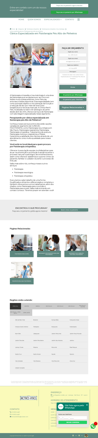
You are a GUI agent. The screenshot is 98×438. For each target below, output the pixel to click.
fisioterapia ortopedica (33, 29)
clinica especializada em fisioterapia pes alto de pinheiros (26, 31)
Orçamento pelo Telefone (73, 99)
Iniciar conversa (72, 422)
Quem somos (34, 20)
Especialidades (52, 20)
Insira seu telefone (65, 414)
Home (21, 20)
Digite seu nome (73, 52)
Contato (69, 20)
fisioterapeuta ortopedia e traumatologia (53, 29)
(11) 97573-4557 (15, 412)
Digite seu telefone (72, 65)
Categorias (21, 29)
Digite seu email (73, 58)
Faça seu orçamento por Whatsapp (69, 12)
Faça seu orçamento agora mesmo (69, 5)
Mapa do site (55, 426)
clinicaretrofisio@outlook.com (19, 416)
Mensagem (73, 71)
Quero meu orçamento (69, 210)
